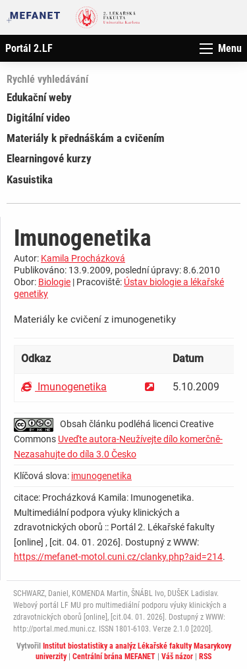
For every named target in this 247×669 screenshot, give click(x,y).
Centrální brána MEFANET (113, 656)
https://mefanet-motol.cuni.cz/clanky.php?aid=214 (118, 556)
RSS (205, 656)
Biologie (54, 282)
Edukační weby (39, 97)
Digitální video (38, 117)
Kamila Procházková (83, 258)
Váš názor (177, 656)
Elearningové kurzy (49, 158)
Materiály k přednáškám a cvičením (86, 138)
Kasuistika (30, 179)
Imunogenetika (64, 387)
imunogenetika (101, 476)
